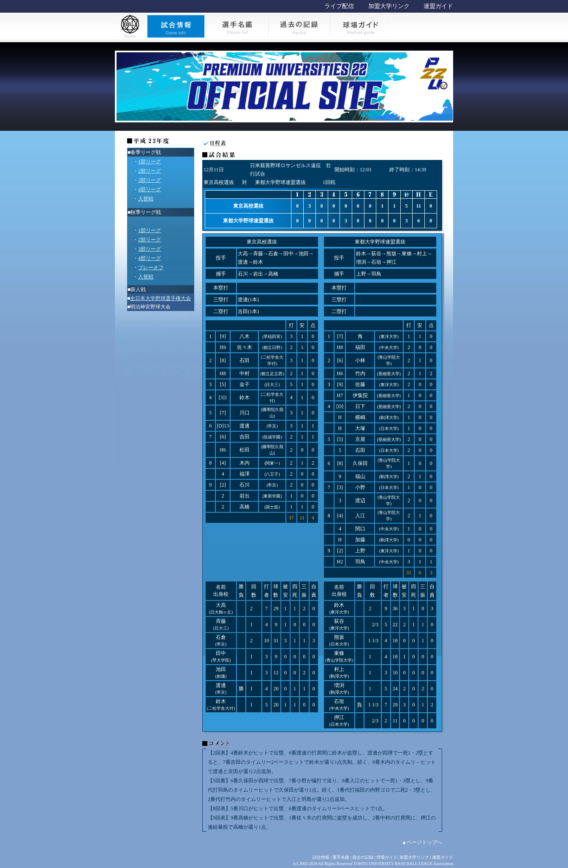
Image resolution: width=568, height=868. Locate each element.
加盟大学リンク (389, 6)
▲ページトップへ (422, 842)
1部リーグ (149, 162)
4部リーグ (149, 189)
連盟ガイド (438, 6)
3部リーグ (149, 180)
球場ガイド (386, 857)
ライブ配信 (339, 6)
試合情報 (321, 857)
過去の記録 (362, 857)
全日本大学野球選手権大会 (160, 298)
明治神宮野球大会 (150, 307)
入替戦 (145, 199)
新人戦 (138, 289)
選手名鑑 (340, 857)
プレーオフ (150, 267)
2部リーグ (149, 171)
